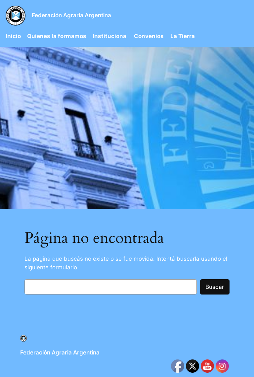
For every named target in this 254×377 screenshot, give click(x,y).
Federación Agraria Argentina (71, 15)
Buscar (214, 287)
